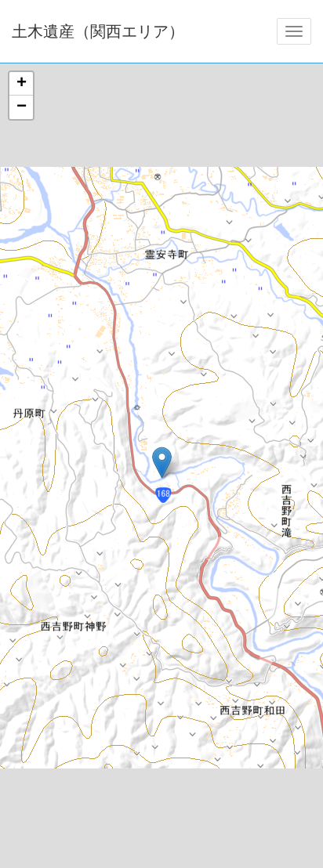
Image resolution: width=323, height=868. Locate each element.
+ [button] (21, 84)
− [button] (21, 107)
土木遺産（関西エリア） (98, 31)
